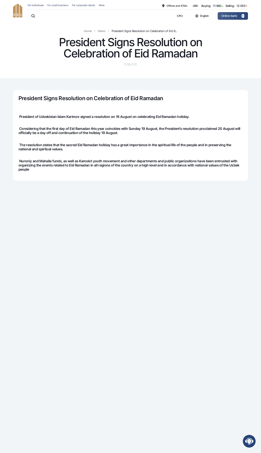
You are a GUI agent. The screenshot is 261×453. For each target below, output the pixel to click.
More (101, 5)
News (101, 31)
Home (88, 31)
